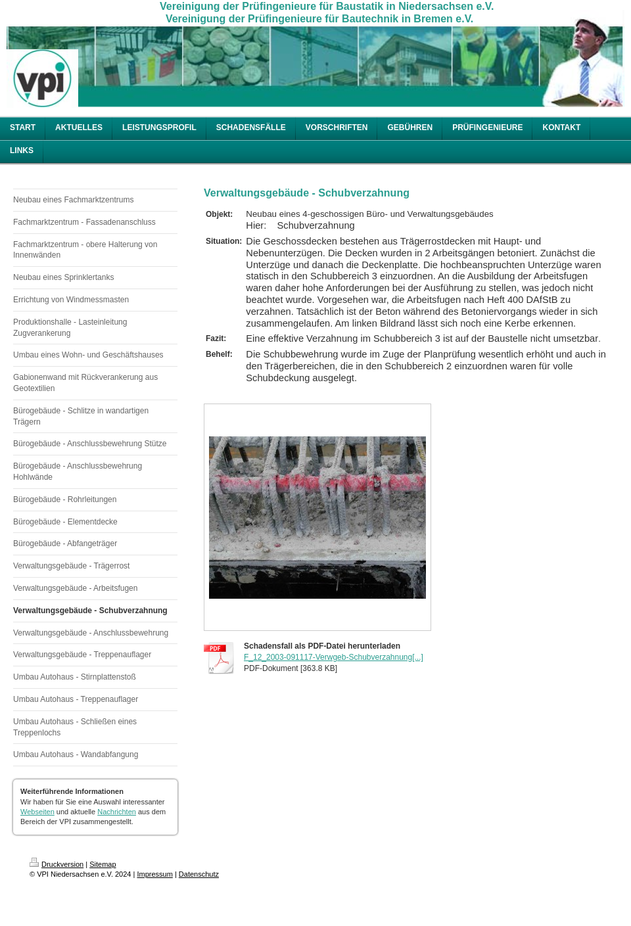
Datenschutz (199, 874)
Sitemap (102, 864)
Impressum (154, 874)
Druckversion (56, 864)
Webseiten (37, 812)
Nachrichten (116, 812)
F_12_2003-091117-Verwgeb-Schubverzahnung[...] (333, 657)
